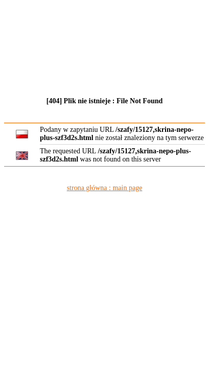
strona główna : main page (105, 188)
